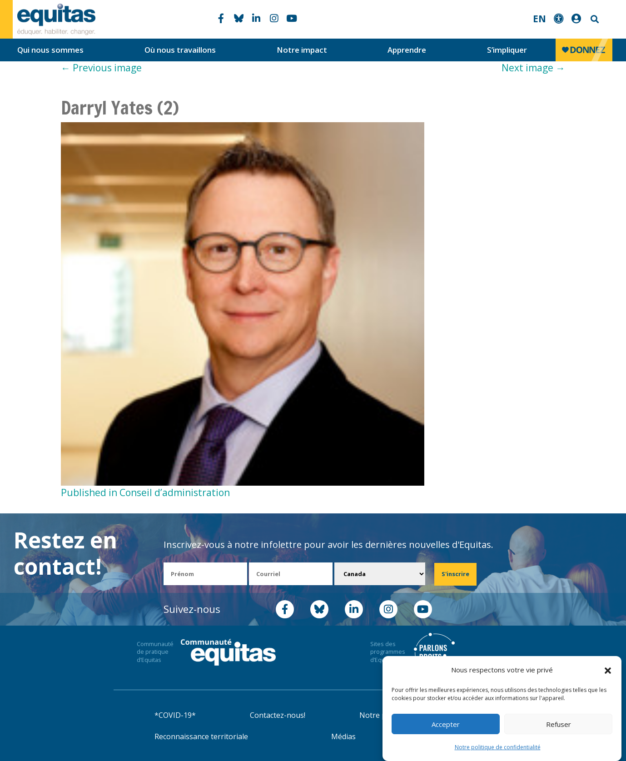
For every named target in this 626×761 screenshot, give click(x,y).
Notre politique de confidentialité (498, 747)
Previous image (101, 67)
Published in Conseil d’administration (145, 492)
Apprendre (407, 50)
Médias (343, 736)
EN (539, 18)
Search (594, 19)
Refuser (558, 724)
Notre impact (302, 50)
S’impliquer (507, 50)
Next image (533, 67)
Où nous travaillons (180, 50)
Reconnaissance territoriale (201, 736)
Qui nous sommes (50, 50)
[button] (607, 670)
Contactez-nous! (277, 715)
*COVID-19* (175, 715)
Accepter (446, 724)
